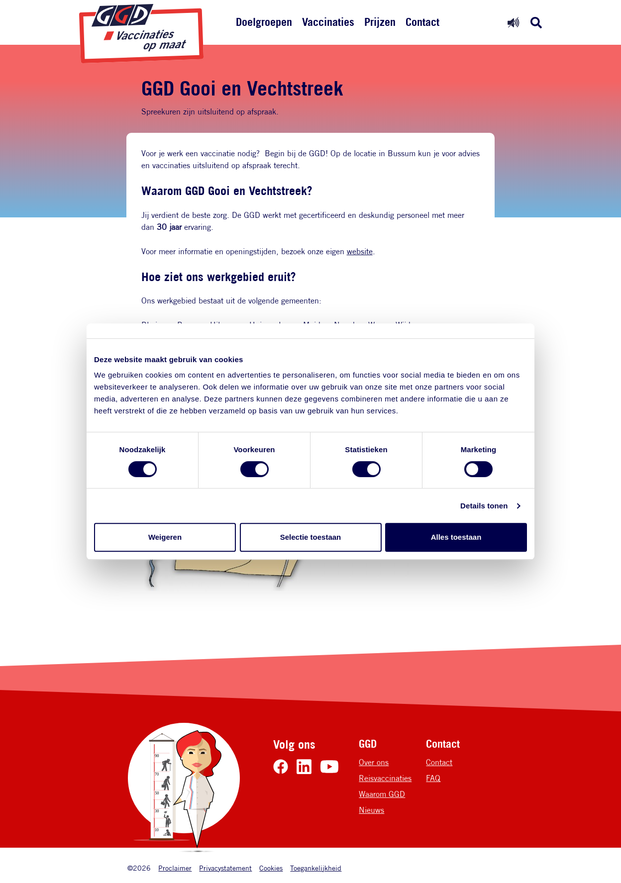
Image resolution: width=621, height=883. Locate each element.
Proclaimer (175, 868)
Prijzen (380, 21)
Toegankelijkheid (315, 868)
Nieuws (371, 810)
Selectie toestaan (310, 537)
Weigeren (165, 537)
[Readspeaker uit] (513, 22)
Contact (422, 21)
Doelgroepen (264, 21)
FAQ (433, 778)
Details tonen (484, 505)
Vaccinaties (328, 21)
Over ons (374, 762)
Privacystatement (225, 868)
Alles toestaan (456, 537)
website (360, 251)
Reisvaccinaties (385, 778)
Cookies (271, 868)
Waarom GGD (382, 794)
